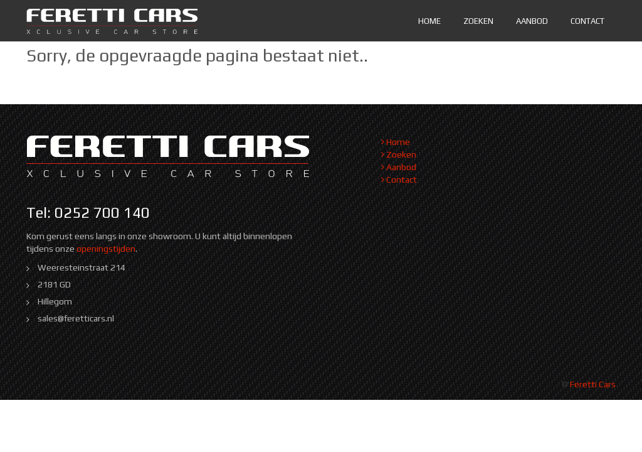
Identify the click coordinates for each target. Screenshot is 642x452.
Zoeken (478, 21)
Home (429, 21)
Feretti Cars (593, 384)
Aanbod (532, 21)
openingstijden (105, 249)
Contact (587, 21)
